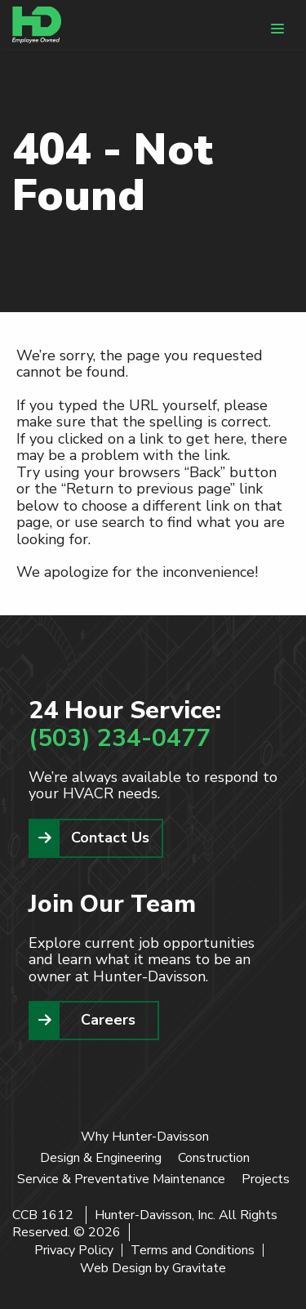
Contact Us (110, 837)
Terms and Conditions (193, 1250)
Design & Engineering (101, 1158)
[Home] (36, 25)
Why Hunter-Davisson (145, 1137)
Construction (214, 1158)
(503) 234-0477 (120, 738)
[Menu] (277, 28)
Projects (266, 1179)
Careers (108, 1020)
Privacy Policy (73, 1250)
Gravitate (199, 1268)
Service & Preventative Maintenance (121, 1179)
